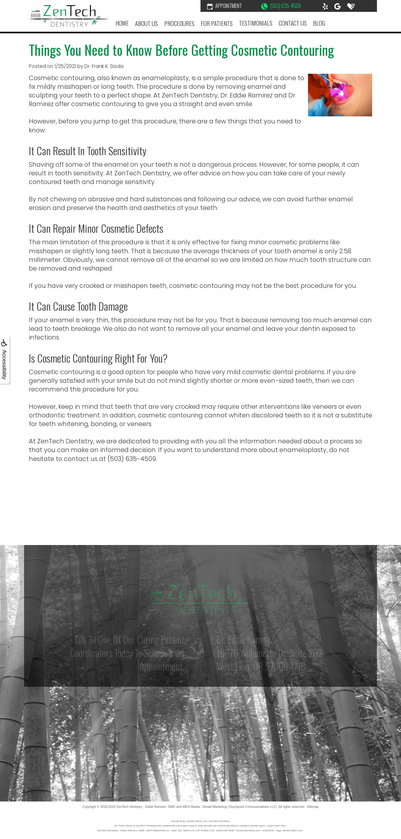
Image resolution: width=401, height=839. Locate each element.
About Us (146, 23)
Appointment (224, 6)
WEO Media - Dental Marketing (205, 807)
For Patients (217, 23)
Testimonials (255, 23)
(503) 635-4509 (281, 6)
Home (122, 23)
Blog (319, 23)
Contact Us (293, 23)
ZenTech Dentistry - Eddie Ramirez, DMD (145, 807)
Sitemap (313, 807)
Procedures (179, 23)
